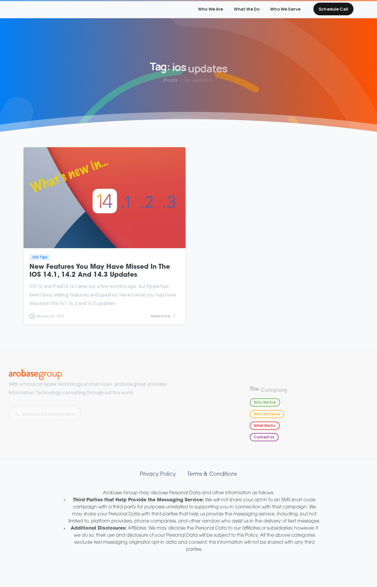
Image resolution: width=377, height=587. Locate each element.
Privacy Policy (158, 474)
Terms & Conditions (212, 474)
